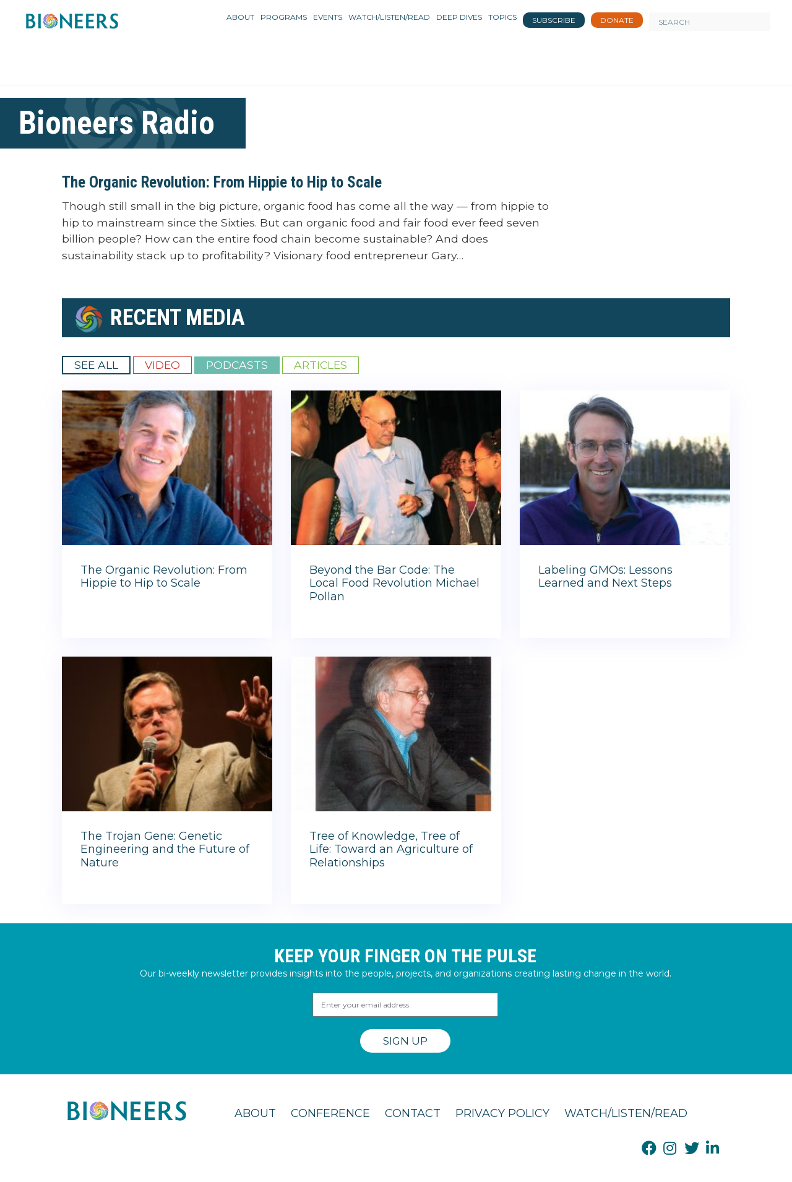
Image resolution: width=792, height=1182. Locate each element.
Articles (320, 364)
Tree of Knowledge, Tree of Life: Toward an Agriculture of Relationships (391, 849)
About (255, 1113)
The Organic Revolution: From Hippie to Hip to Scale (222, 182)
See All (96, 364)
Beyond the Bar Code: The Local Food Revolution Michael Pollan (394, 583)
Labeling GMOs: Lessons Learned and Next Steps (605, 576)
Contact (413, 1113)
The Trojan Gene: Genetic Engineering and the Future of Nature (164, 849)
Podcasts (237, 364)
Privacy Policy (502, 1113)
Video (162, 364)
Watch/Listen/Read (625, 1113)
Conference (330, 1113)
